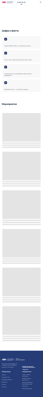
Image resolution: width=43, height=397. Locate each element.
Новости (4, 384)
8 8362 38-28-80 (21, 3)
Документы (4, 382)
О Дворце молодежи (7, 379)
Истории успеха (6, 377)
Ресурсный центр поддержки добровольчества (17, 7)
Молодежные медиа (27, 388)
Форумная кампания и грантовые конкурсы (27, 383)
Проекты (4, 374)
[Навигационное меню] (40, 2)
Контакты (4, 386)
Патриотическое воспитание (26, 375)
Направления (26, 371)
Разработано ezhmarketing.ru (8, 367)
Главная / (4, 7)
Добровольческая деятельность (26, 379)
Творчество (25, 386)
